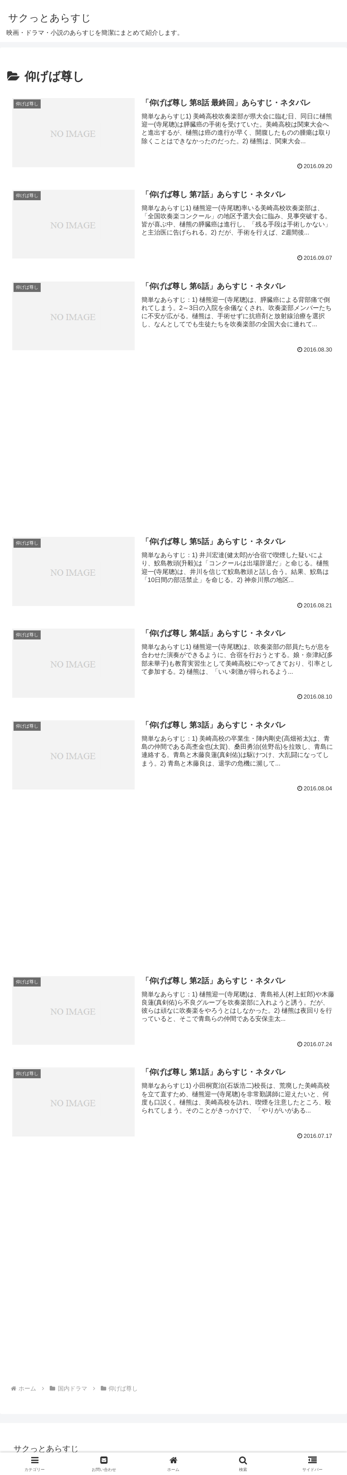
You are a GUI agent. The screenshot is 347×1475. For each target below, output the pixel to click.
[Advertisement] (173, 430)
